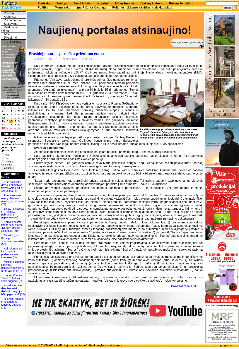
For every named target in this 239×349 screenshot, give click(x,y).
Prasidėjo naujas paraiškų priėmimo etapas (67, 53)
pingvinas (226, 345)
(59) (15, 217)
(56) (3, 244)
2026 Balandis (14, 104)
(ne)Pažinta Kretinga (91, 7)
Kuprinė (102, 3)
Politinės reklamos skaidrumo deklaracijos (142, 7)
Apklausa (10, 133)
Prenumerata (12, 20)
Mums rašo (62, 7)
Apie (7, 34)
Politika (43, 7)
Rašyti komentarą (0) (183, 285)
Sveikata (44, 3)
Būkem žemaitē (179, 3)
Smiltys (61, 3)
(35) (3, 307)
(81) (15, 190)
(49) (15, 257)
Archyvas (10, 16)
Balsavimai (11, 23)
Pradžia (9, 13)
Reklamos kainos (9, 29)
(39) (20, 281)
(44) (22, 270)
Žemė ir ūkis (82, 3)
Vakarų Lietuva (151, 3)
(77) (3, 204)
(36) (22, 294)
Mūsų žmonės (125, 3)
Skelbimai (10, 37)
